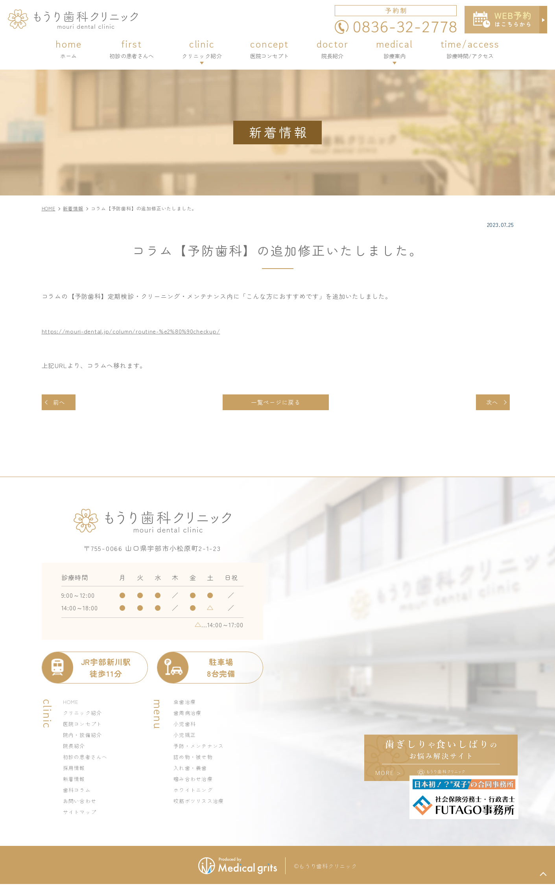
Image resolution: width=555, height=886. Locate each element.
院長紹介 (75, 748)
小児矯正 (185, 736)
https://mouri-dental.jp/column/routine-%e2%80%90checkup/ (137, 330)
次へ (490, 403)
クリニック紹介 (84, 714)
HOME (71, 703)
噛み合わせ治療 (194, 781)
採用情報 (75, 770)
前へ (61, 403)
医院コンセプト (84, 725)
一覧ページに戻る (275, 403)
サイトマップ (81, 814)
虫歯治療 (185, 703)
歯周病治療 (188, 714)
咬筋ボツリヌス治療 (200, 803)
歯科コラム (78, 792)
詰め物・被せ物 (194, 759)
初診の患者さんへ (87, 759)
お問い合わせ (81, 803)
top (543, 874)
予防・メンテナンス (200, 748)
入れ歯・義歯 (191, 770)
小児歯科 (185, 725)
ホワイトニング (194, 792)
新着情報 (75, 781)
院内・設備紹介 (84, 736)
